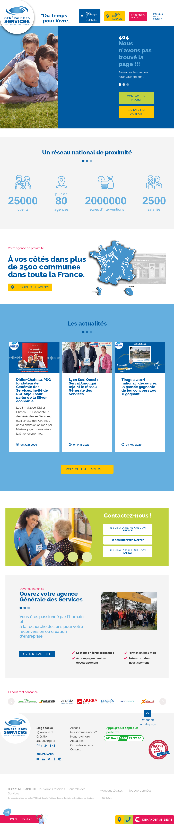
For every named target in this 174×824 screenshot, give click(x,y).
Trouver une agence (33, 287)
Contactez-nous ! (136, 97)
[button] (7, 812)
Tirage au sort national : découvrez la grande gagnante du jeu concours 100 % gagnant (138, 387)
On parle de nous (81, 745)
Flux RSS (105, 798)
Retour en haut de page (147, 722)
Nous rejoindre (80, 736)
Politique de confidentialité (59, 798)
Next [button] (162, 701)
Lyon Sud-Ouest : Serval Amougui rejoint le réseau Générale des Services (83, 387)
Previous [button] (11, 701)
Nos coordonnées (139, 790)
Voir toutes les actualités (87, 469)
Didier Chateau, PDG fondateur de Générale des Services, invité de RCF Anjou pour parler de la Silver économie (33, 390)
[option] (34, 397)
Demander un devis (153, 819)
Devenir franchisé (36, 654)
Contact (75, 749)
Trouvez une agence (136, 112)
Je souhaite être (128, 540)
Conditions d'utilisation (83, 798)
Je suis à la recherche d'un (128, 529)
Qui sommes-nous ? (83, 732)
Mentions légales (111, 790)
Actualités (76, 740)
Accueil (75, 728)
